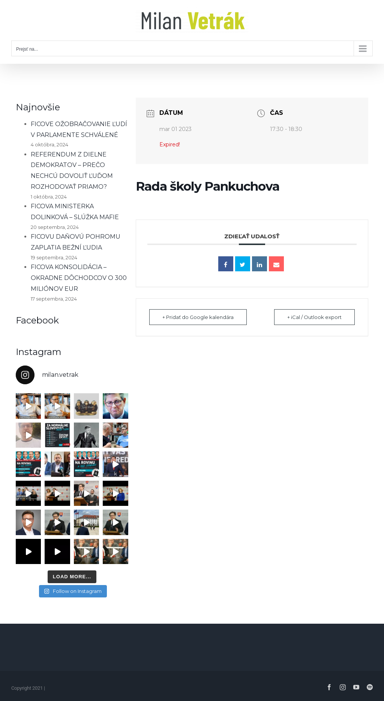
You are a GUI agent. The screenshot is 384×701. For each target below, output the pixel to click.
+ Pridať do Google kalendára (198, 317)
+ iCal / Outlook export (314, 317)
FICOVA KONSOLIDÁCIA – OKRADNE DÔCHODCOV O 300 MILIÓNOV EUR (79, 277)
